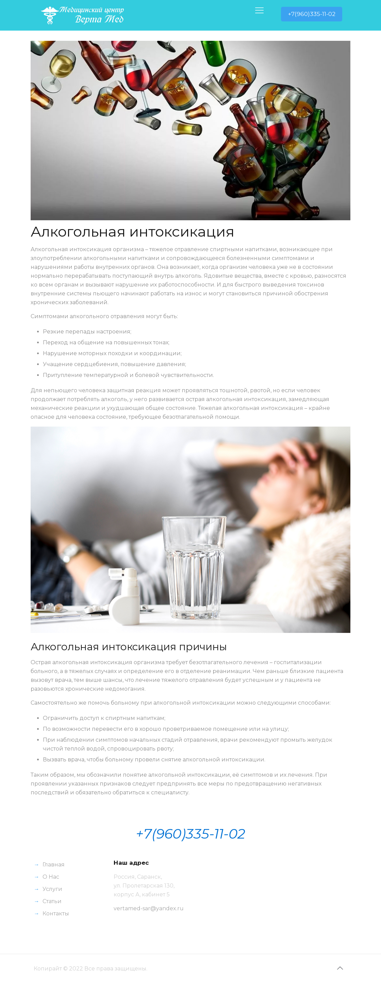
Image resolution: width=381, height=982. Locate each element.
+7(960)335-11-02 (311, 14)
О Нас (51, 877)
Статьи (52, 901)
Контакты (56, 913)
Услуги (52, 889)
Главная (54, 864)
